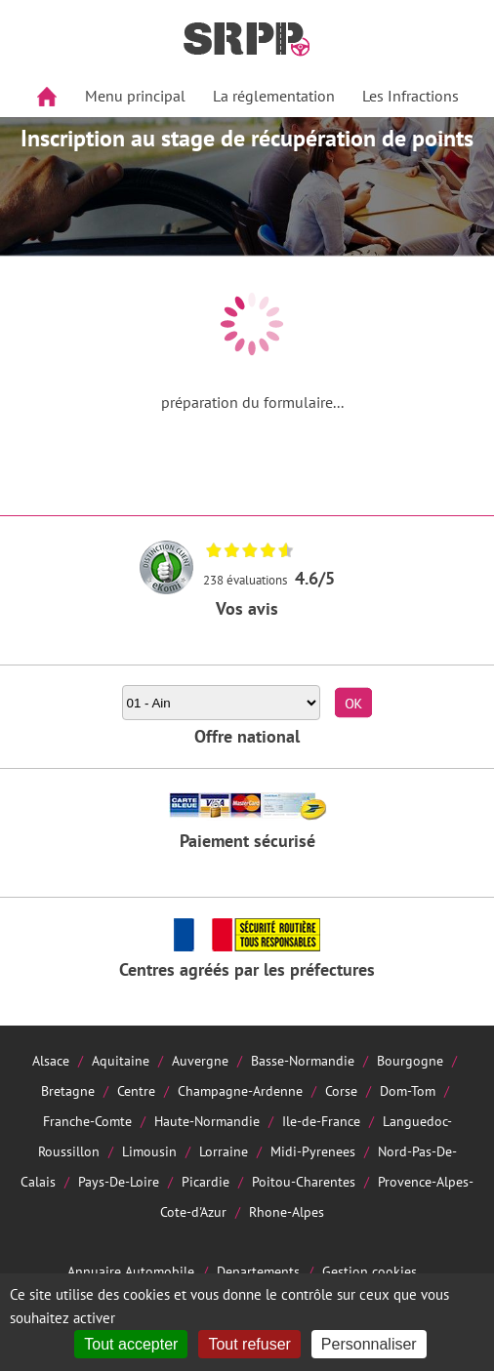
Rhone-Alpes (286, 1211)
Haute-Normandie (207, 1120)
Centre (136, 1090)
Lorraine (223, 1151)
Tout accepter (131, 1344)
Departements (258, 1271)
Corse (341, 1090)
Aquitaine (120, 1060)
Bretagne (68, 1090)
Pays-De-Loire (118, 1181)
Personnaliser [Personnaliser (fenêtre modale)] (369, 1344)
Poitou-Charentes (303, 1181)
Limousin (149, 1151)
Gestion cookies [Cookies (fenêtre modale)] (369, 1271)
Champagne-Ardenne (240, 1090)
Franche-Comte (87, 1120)
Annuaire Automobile (130, 1271)
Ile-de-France (321, 1120)
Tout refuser (249, 1344)
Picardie (205, 1181)
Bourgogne (410, 1060)
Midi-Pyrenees (312, 1151)
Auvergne (200, 1060)
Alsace (50, 1060)
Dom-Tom (407, 1090)
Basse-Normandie (302, 1060)
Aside (26, 143)
